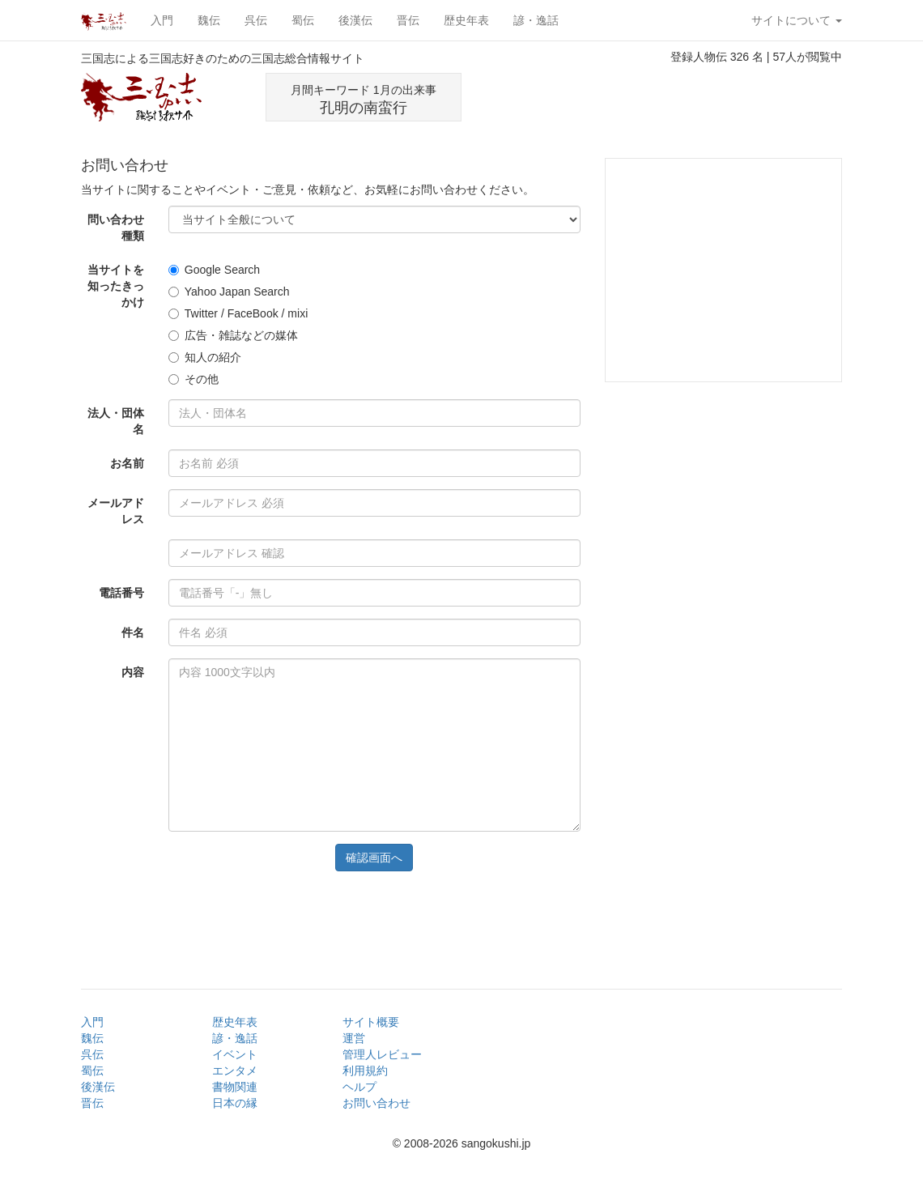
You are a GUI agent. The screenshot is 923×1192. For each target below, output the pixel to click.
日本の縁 (234, 1102)
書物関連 (234, 1086)
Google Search (214, 269)
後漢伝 (355, 20)
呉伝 (256, 20)
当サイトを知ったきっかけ (115, 286)
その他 (193, 378)
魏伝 (209, 20)
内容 (132, 672)
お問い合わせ (376, 1102)
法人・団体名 (115, 421)
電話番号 (121, 592)
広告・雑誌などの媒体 (233, 335)
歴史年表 (466, 20)
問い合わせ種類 (115, 227)
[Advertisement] (663, 97)
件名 (132, 632)
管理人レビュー (382, 1054)
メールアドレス (115, 511)
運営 (353, 1038)
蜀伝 (302, 20)
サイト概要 (370, 1021)
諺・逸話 (536, 20)
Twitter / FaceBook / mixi (238, 313)
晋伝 (408, 20)
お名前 (127, 463)
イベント (234, 1054)
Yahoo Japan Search (229, 291)
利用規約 (365, 1070)
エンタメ (234, 1070)
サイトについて (796, 20)
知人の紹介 (204, 357)
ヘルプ (359, 1086)
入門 (162, 20)
